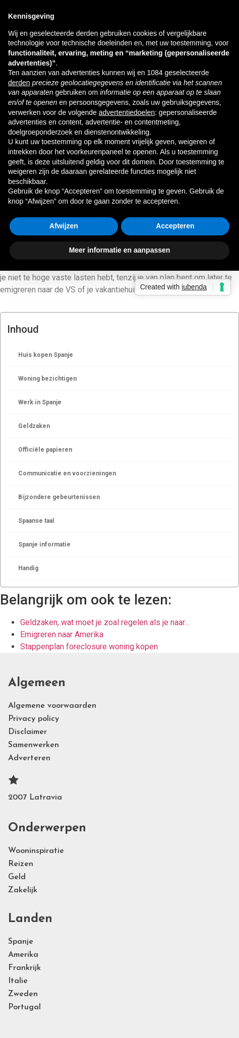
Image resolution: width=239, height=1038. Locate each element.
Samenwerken (33, 745)
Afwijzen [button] (63, 226)
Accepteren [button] (175, 226)
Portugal (24, 1007)
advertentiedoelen (127, 112)
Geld (17, 877)
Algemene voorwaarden (52, 706)
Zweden (23, 994)
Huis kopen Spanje (45, 354)
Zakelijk (22, 890)
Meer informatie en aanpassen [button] (119, 250)
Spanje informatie (44, 544)
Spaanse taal (36, 520)
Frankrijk (24, 968)
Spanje (20, 942)
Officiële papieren (45, 449)
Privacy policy (33, 719)
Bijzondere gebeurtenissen (59, 497)
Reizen (20, 864)
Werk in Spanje (40, 402)
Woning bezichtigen (47, 378)
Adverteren (29, 758)
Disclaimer (27, 732)
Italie (18, 981)
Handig (28, 568)
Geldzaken (34, 426)
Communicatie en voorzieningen (67, 473)
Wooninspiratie (36, 851)
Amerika (23, 955)
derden (19, 83)
